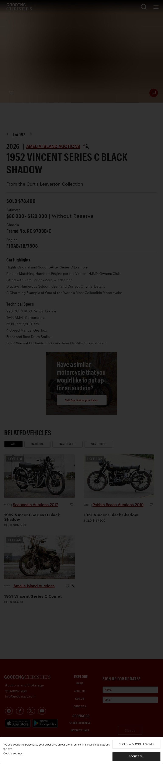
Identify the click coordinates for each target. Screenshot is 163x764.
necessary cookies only (136, 744)
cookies (17, 744)
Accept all (136, 756)
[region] (81, 750)
